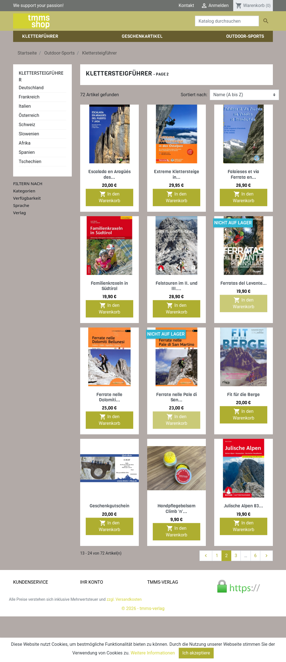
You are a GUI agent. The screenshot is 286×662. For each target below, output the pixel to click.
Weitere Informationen (153, 653)
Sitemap (21, 631)
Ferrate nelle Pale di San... (176, 397)
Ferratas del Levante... (243, 283)
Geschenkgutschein (109, 506)
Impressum (158, 604)
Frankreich (29, 97)
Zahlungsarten (27, 611)
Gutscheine (91, 618)
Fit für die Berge (243, 394)
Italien (25, 106)
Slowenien (29, 133)
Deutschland (31, 87)
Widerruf (21, 618)
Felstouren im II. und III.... (176, 285)
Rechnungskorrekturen (102, 604)
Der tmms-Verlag (164, 597)
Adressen (89, 611)
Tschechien (30, 161)
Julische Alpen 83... (243, 506)
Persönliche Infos (97, 591)
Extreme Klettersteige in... (176, 174)
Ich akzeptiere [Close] (196, 653)
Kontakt (186, 5)
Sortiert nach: (194, 94)
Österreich (29, 115)
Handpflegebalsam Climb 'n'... (177, 508)
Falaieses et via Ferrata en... (243, 174)
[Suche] (227, 21)
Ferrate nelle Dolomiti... (109, 397)
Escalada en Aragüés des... (109, 174)
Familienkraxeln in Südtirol (109, 285)
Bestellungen (93, 597)
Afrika (24, 143)
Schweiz (27, 124)
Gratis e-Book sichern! (34, 624)
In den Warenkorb (109, 197)
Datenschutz (25, 604)
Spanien (27, 152)
